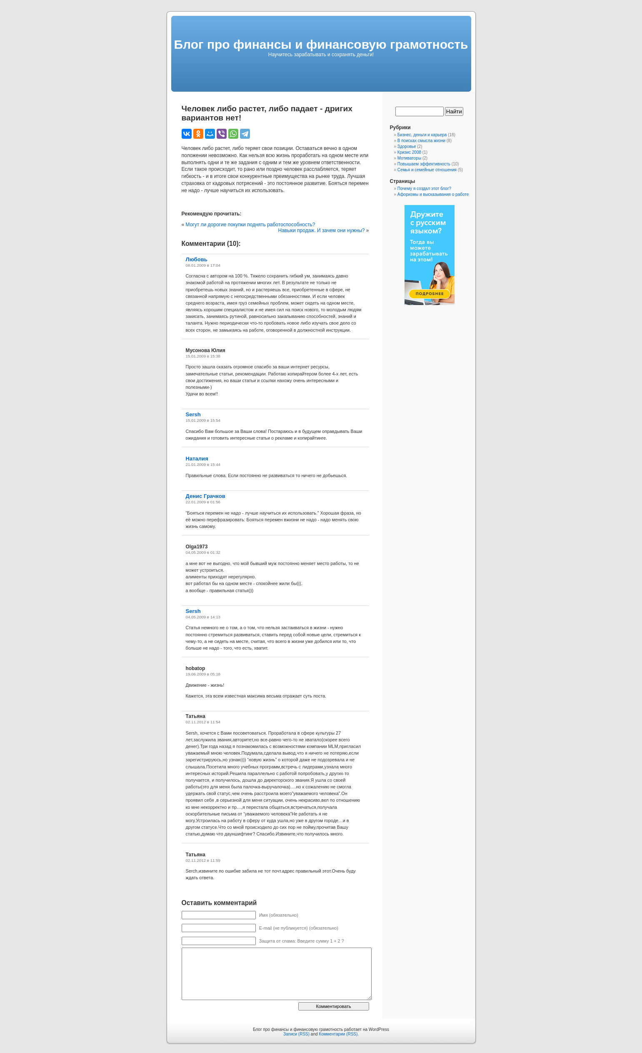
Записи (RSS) (296, 1034)
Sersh (193, 414)
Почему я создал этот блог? (424, 188)
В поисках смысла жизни (421, 140)
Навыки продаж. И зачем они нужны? (321, 230)
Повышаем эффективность (423, 164)
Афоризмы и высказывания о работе (433, 194)
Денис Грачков (205, 496)
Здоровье (406, 146)
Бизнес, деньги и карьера (422, 135)
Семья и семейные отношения (427, 170)
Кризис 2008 (409, 152)
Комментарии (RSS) (338, 1034)
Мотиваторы (409, 158)
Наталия (197, 458)
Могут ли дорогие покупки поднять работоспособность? (250, 225)
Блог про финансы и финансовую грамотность (321, 44)
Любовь (196, 259)
